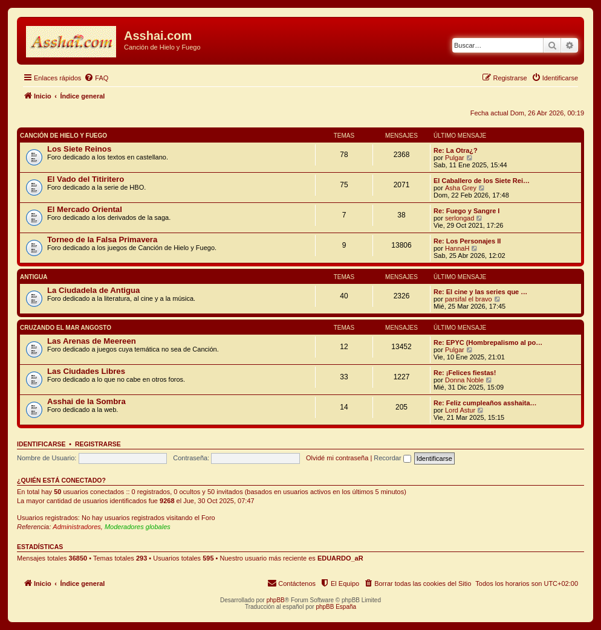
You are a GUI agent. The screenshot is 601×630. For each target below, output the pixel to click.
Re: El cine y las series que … (480, 291)
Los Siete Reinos (79, 148)
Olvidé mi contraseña (337, 457)
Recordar (392, 457)
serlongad (459, 218)
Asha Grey (460, 187)
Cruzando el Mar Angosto (65, 327)
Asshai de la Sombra (86, 401)
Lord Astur (460, 410)
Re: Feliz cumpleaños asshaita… (485, 403)
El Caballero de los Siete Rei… (482, 180)
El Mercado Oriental (84, 209)
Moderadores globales (138, 526)
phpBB (276, 600)
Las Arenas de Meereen (91, 341)
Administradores (76, 526)
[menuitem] (96, 78)
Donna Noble (464, 380)
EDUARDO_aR (340, 558)
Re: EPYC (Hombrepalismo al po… (488, 342)
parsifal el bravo (468, 299)
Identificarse (41, 444)
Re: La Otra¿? (456, 150)
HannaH (457, 248)
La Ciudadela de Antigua (93, 290)
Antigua (34, 277)
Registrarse (98, 444)
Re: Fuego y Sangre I (466, 210)
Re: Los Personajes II (467, 241)
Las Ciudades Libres (86, 371)
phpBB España (336, 606)
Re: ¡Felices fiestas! (465, 372)
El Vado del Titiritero (85, 179)
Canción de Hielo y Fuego (63, 135)
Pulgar (454, 157)
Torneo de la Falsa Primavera (102, 239)
